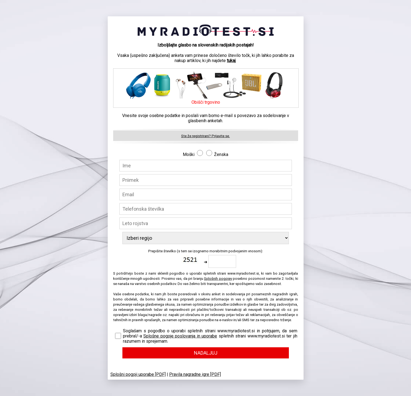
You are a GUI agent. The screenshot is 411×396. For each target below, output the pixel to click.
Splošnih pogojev (218, 279)
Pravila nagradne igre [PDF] (195, 374)
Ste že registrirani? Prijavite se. (205, 136)
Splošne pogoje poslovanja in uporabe (180, 336)
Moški (188, 154)
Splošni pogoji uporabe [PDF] (138, 374)
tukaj (231, 60)
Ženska (221, 154)
